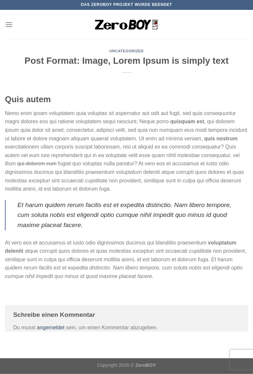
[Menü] (9, 24)
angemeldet (51, 327)
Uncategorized (126, 51)
